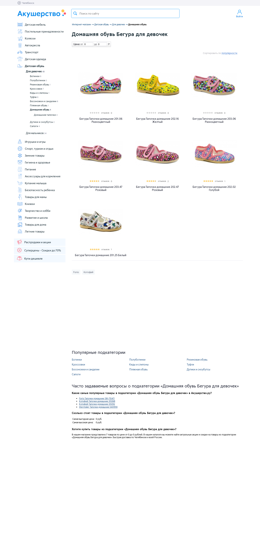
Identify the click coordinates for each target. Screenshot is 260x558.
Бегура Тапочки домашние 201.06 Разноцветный (100, 120)
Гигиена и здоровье (33, 162)
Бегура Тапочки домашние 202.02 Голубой (214, 188)
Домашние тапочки (45, 114)
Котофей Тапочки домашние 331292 (97, 404)
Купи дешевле (29, 258)
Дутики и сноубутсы (42, 121)
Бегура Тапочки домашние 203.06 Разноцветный (214, 120)
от (81, 44)
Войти (239, 13)
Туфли (34, 97)
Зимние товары (30, 155)
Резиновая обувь (40, 84)
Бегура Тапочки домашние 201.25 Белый (100, 255)
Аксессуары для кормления (38, 176)
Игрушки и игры (31, 142)
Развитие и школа (32, 218)
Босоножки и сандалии (44, 101)
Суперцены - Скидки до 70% (38, 250)
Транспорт (27, 52)
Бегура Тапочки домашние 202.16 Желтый (157, 120)
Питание (26, 169)
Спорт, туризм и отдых (35, 148)
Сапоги (35, 126)
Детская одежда (31, 59)
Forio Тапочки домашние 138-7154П (97, 398)
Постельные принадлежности (40, 31)
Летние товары (30, 231)
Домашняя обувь (40, 109)
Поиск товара (75, 13)
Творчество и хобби (33, 211)
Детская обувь (30, 66)
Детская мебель (31, 24)
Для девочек (35, 71)
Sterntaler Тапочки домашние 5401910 (98, 407)
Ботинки (35, 76)
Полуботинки (38, 80)
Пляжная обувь (39, 105)
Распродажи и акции (33, 242)
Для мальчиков (36, 133)
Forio (76, 272)
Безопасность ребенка (36, 190)
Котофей (88, 272)
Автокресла (28, 45)
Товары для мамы (32, 197)
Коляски (26, 38)
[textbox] (125, 13)
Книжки (26, 204)
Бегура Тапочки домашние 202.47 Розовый (157, 188)
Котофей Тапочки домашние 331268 (97, 401)
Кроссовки (37, 88)
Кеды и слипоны (39, 92)
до (95, 44)
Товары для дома (31, 224)
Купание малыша (31, 183)
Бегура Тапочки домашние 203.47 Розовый (100, 188)
